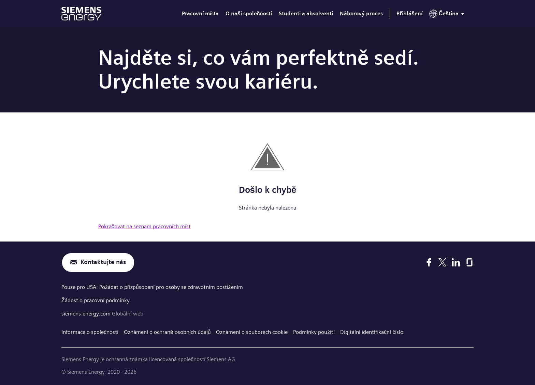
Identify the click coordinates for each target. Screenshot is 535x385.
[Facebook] (429, 262)
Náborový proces (361, 13)
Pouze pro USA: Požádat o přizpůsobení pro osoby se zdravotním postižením (152, 287)
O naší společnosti (249, 13)
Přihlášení (409, 13)
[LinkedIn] (456, 262)
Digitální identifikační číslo (372, 331)
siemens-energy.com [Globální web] (86, 312)
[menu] (448, 15)
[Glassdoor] (469, 262)
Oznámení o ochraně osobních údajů (167, 331)
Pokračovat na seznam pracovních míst (144, 226)
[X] (442, 262)
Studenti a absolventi (306, 13)
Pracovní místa (200, 13)
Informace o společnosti (89, 331)
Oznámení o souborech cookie (252, 331)
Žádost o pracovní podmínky (95, 299)
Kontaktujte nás (103, 262)
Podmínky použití (314, 331)
